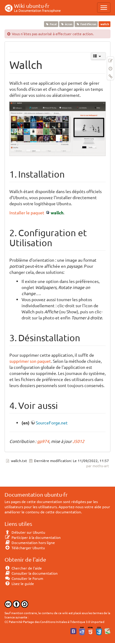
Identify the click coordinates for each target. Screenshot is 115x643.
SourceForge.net (52, 422)
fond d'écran (86, 24)
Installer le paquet (26, 212)
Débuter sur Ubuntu (25, 532)
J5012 (78, 441)
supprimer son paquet (30, 361)
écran (66, 24)
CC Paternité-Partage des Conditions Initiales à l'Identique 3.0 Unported (54, 621)
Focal (51, 24)
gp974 (43, 441)
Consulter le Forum (24, 578)
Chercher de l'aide (23, 568)
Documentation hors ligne (30, 542)
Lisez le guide (19, 583)
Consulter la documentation (31, 573)
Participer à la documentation (33, 537)
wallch (57, 212)
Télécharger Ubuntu (25, 547)
